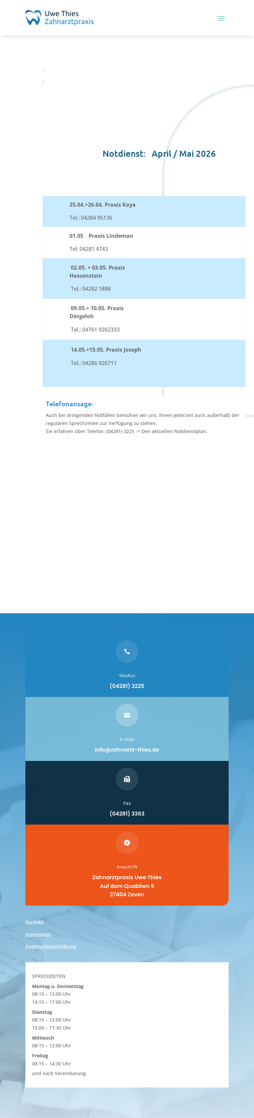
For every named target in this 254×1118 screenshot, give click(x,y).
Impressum (38, 934)
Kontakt (34, 921)
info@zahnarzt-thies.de (127, 750)
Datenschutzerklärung (50, 946)
